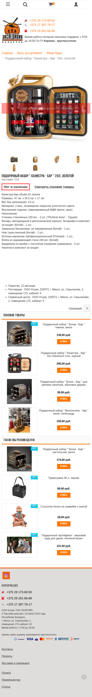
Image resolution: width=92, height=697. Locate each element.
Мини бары (54, 53)
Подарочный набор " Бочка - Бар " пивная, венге (64, 326)
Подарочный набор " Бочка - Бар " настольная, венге (64, 451)
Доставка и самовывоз (15, 663)
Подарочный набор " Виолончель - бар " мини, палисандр (63, 412)
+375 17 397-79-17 (42, 24)
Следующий (75, 308)
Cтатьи (6, 686)
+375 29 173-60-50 (42, 20)
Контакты (7, 649)
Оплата (6, 672)
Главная (7, 53)
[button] (25, 4)
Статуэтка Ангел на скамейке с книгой (63, 506)
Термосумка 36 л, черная (63, 478)
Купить (63, 341)
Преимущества (11, 679)
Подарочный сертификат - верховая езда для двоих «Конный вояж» (64, 537)
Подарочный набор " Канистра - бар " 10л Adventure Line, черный (64, 354)
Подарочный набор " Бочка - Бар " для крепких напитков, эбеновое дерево (63, 383)
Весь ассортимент (30, 53)
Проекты (7, 656)
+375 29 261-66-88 (42, 31)
